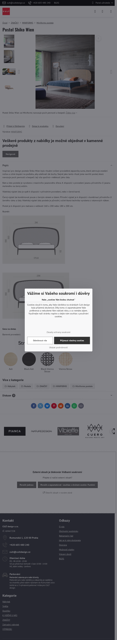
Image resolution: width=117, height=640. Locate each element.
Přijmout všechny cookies (72, 340)
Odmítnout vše (40, 340)
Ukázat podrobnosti (58, 347)
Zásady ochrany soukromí (58, 332)
